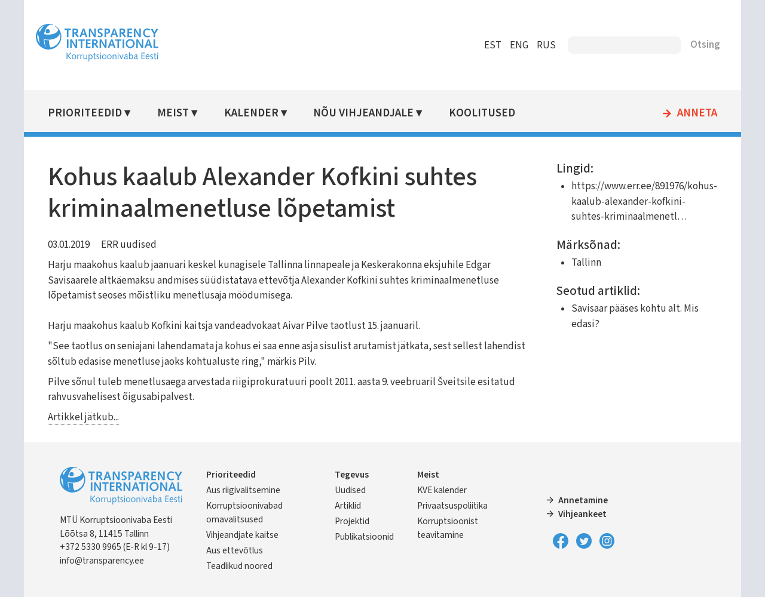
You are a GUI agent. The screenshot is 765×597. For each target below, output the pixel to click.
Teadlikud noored (239, 566)
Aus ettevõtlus (234, 550)
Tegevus (352, 475)
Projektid (352, 521)
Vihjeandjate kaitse (242, 535)
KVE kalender (442, 490)
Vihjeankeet (582, 514)
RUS (546, 45)
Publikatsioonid (364, 537)
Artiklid (348, 506)
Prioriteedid (85, 113)
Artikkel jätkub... (83, 417)
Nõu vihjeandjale (363, 113)
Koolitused (482, 113)
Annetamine (583, 500)
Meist (173, 113)
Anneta (697, 113)
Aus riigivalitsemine (243, 490)
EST (492, 45)
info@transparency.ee (102, 561)
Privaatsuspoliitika (452, 506)
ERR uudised (129, 244)
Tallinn (586, 262)
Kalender (251, 113)
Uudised (350, 490)
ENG (519, 45)
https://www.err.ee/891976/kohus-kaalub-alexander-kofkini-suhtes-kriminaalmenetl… (644, 201)
